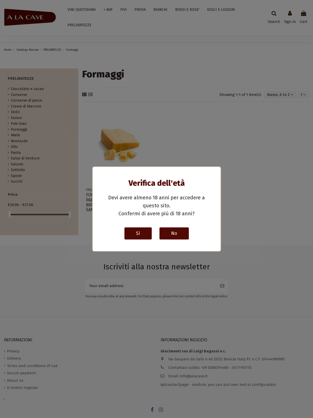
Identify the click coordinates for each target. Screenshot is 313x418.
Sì (138, 233)
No (174, 233)
